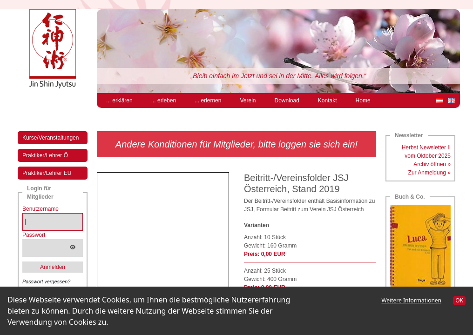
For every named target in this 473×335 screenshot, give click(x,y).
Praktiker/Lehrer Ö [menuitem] (45, 155)
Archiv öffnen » (432, 164)
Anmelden (52, 267)
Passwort (33, 235)
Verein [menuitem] (248, 100)
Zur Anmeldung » (429, 172)
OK (459, 300)
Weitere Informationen (411, 300)
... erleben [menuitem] (163, 100)
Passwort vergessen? (46, 281)
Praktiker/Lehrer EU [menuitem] (46, 173)
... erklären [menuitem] (119, 100)
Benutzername (40, 209)
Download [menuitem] (286, 100)
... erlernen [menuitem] (208, 100)
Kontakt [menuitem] (327, 100)
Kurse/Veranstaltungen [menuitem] (50, 137)
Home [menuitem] (363, 100)
